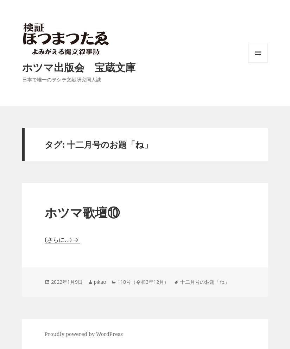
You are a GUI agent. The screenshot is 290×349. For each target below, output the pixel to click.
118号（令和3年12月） (143, 281)
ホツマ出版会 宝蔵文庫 (78, 67)
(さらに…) (58, 239)
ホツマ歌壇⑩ (82, 212)
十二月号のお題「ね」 (204, 281)
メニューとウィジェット (258, 62)
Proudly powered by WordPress (84, 334)
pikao (100, 281)
